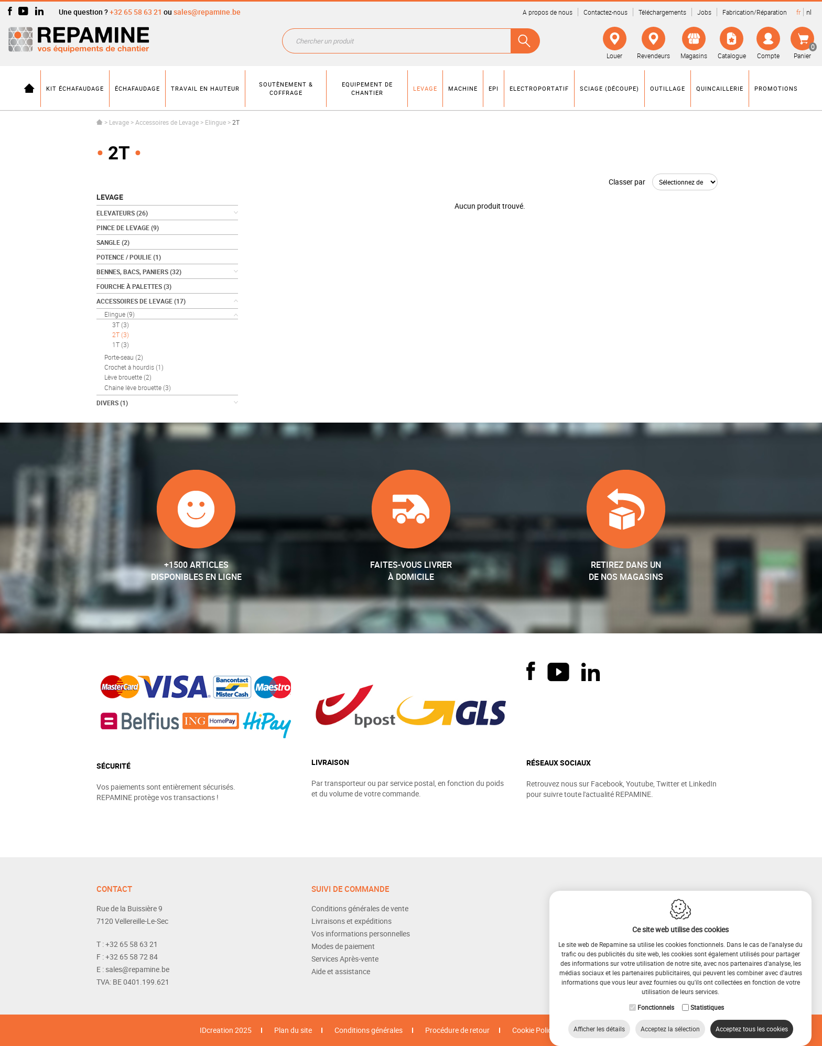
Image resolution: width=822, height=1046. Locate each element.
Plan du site (293, 1030)
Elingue (215, 122)
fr (798, 12)
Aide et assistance (340, 971)
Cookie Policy (533, 1030)
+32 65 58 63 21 (136, 12)
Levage (119, 122)
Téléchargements (662, 12)
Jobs (704, 12)
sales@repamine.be (207, 12)
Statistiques (707, 997)
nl (809, 12)
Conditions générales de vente (359, 908)
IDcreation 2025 (226, 1030)
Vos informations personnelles (360, 934)
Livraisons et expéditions (351, 921)
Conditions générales (368, 1030)
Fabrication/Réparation (754, 12)
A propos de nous (547, 12)
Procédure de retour (457, 1030)
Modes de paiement (343, 946)
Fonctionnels (655, 997)
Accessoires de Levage (167, 122)
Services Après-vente (344, 959)
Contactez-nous (605, 12)
